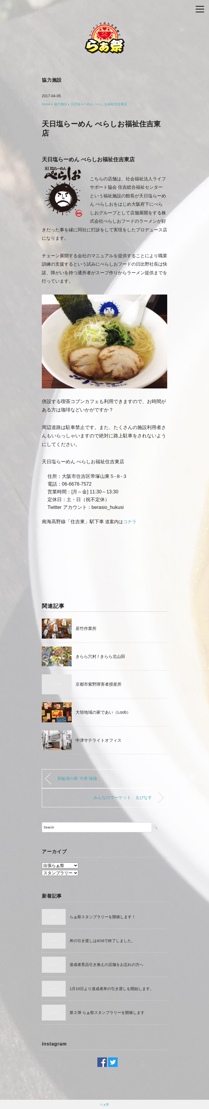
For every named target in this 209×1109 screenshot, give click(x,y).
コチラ (129, 521)
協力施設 (52, 80)
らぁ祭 (104, 1104)
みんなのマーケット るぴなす (122, 797)
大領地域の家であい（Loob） (103, 712)
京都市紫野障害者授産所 (99, 684)
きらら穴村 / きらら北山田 (100, 656)
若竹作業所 (86, 628)
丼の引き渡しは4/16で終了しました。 (102, 940)
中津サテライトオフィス (99, 740)
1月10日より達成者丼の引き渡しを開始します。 (112, 988)
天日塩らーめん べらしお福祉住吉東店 (98, 104)
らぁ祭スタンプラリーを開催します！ (103, 917)
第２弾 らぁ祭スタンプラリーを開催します (107, 1012)
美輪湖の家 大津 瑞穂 (77, 778)
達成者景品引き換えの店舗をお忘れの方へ (106, 964)
